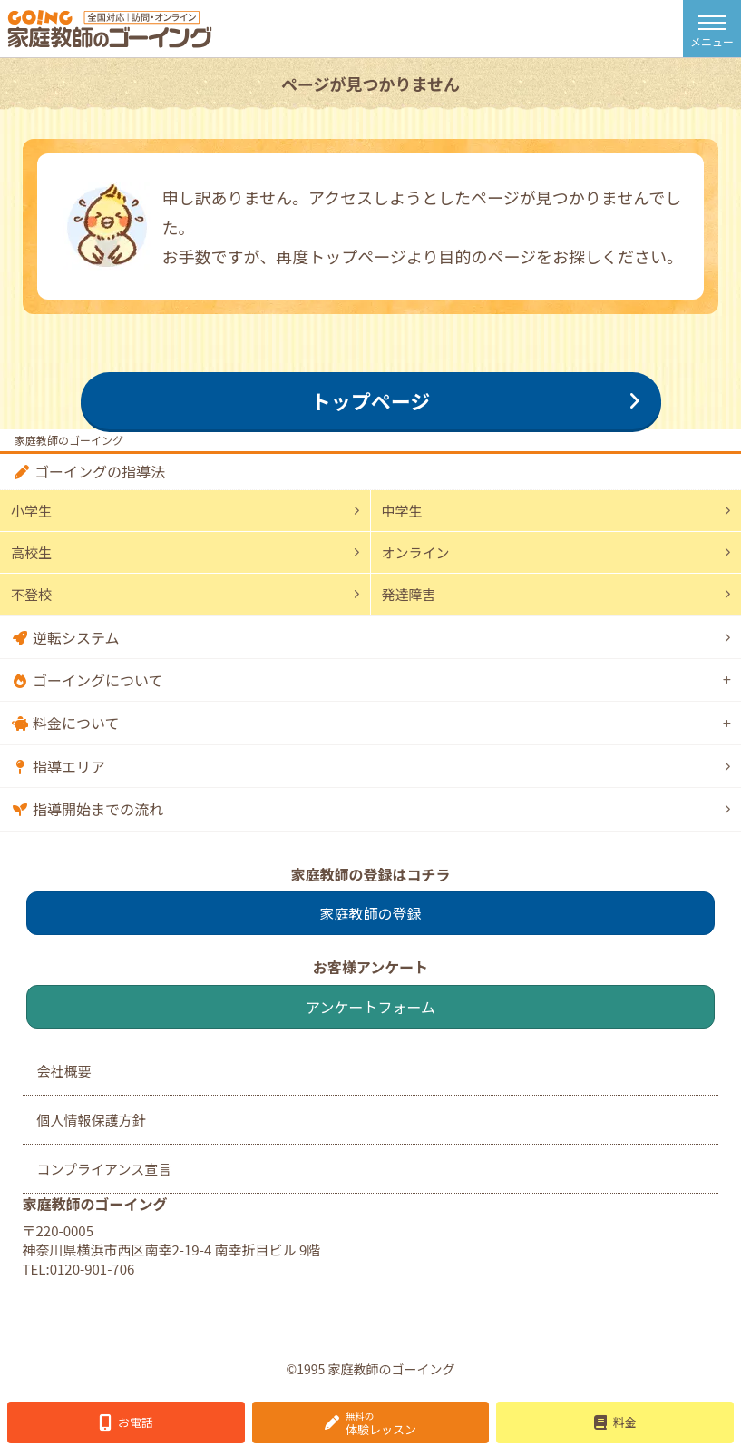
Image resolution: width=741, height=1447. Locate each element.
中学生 (402, 510)
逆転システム (76, 637)
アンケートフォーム (370, 1007)
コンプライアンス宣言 (104, 1168)
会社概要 (64, 1070)
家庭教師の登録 (370, 913)
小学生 (31, 510)
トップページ (371, 400)
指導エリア (69, 766)
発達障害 (409, 594)
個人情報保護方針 (91, 1119)
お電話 (135, 1422)
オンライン (416, 552)
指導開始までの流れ (98, 809)
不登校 (31, 594)
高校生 (31, 552)
